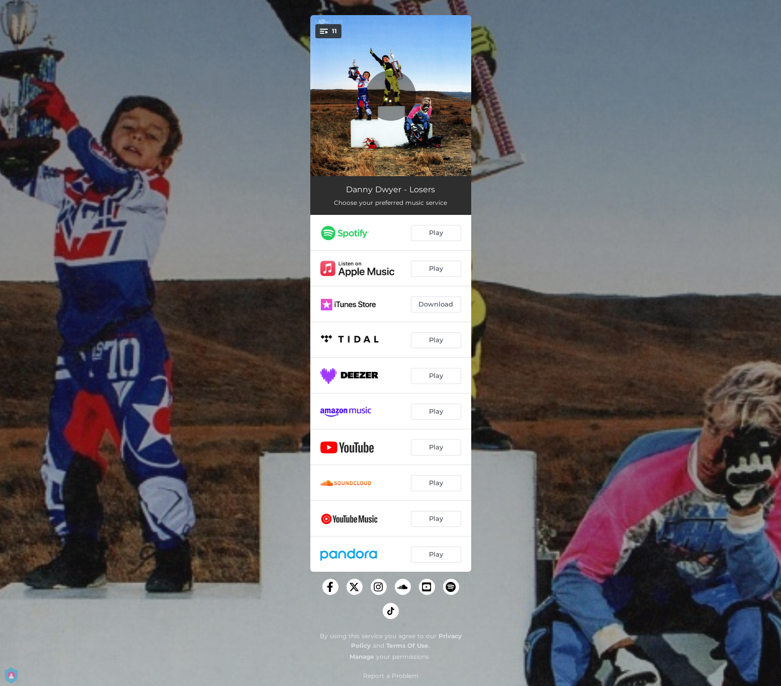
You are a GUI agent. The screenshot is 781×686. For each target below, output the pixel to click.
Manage (362, 656)
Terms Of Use (407, 645)
